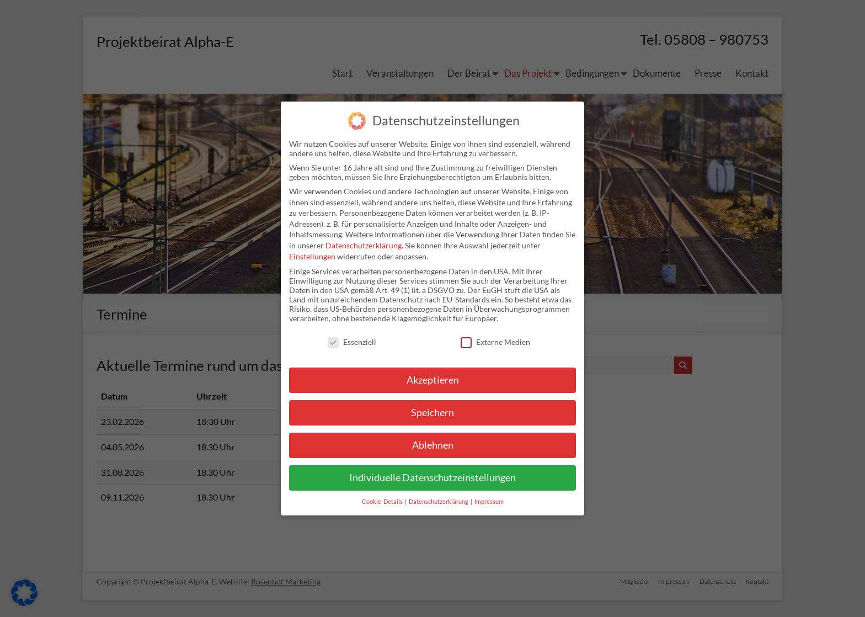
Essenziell (352, 342)
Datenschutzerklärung (363, 245)
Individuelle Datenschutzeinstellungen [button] (432, 477)
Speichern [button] (432, 412)
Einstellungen (312, 256)
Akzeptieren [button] (433, 380)
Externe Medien (495, 342)
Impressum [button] (489, 501)
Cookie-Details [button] (383, 501)
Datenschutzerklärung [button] (439, 501)
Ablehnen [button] (432, 445)
